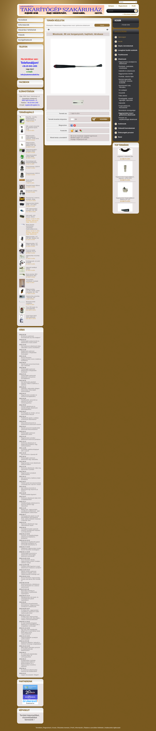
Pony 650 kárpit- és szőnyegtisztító (32, 307)
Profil (72, 728)
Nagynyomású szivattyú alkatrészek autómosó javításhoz (31, 438)
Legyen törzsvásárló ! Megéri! (30, 675)
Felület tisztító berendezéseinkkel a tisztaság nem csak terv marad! (31, 483)
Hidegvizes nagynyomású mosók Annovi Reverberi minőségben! (31, 549)
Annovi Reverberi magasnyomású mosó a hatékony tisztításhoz (31, 359)
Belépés (111, 6)
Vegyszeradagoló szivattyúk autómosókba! (29, 638)
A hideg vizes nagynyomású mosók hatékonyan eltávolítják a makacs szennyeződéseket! (30, 618)
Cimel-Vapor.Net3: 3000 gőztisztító (31, 316)
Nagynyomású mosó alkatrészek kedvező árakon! (30, 463)
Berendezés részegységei (127, 110)
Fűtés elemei (123, 96)
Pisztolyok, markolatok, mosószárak (126, 67)
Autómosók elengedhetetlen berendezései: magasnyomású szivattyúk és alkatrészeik (30, 605)
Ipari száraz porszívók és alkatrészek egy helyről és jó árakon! (29, 489)
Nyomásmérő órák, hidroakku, (125, 86)
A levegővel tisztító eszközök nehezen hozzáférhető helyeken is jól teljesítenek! (30, 530)
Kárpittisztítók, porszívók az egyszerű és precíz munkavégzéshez (29, 401)
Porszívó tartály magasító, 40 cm (31, 250)
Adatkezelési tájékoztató (112, 728)
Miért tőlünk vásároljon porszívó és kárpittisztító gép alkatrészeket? (30, 649)
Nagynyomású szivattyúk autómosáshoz (28, 473)
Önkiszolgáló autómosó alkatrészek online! (28, 433)
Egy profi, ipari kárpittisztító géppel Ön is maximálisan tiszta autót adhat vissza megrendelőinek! (30, 632)
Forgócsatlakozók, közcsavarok (124, 106)
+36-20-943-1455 (29, 66)
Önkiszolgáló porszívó (126, 132)
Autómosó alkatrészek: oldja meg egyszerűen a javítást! (31, 468)
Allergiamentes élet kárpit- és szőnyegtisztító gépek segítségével (29, 598)
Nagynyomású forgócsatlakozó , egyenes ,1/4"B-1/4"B (32, 137)
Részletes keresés (63, 728)
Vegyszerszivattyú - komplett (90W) (32, 150)
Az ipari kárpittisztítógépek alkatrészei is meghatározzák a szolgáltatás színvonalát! (30, 624)
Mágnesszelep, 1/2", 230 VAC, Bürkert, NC (32, 237)
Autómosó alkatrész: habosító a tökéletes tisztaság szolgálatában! (31, 643)
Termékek (39, 728)
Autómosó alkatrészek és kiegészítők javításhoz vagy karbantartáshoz (29, 444)
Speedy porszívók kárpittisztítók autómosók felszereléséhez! (30, 428)
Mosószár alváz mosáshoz (30, 302)
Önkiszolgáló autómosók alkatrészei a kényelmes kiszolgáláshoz (28, 377)
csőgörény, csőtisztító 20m (125, 160)
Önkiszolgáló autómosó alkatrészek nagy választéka (29, 458)
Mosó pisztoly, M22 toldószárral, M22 (31, 274)
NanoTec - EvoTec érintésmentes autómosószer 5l (31, 118)
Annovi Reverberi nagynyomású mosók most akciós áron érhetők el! (30, 579)
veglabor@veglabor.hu (32, 105)
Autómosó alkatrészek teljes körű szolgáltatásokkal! (31, 498)
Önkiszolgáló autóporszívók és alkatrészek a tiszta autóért (30, 341)
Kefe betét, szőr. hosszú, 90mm (31, 216)
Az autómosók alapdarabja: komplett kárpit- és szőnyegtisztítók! (29, 655)
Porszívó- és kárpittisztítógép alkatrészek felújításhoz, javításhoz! (29, 537)
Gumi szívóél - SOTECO (30, 180)
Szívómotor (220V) (31, 190)
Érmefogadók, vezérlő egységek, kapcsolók (126, 99)
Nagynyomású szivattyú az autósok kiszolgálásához (29, 395)
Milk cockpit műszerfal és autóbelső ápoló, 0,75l (32, 127)
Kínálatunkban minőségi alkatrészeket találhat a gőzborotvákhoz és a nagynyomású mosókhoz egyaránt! (28, 663)
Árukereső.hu (30, 703)
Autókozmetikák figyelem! (28, 494)
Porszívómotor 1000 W (33, 173)
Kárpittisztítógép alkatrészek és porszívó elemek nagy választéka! (30, 504)
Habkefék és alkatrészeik (127, 71)
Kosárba (103, 119)
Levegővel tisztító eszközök (127, 50)
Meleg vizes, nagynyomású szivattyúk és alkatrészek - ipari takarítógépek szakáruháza (30, 511)
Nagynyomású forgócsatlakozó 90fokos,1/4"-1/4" (31, 144)
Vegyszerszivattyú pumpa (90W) (31, 155)
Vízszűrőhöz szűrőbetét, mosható (32, 280)
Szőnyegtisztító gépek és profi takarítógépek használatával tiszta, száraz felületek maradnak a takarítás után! (31, 518)
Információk (79, 728)
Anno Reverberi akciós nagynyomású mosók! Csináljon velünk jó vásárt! (30, 561)
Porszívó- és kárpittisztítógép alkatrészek (128, 118)
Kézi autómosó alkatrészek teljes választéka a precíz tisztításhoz (31, 346)
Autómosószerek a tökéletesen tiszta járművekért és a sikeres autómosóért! (30, 585)
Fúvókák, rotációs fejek (126, 76)
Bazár (120, 137)
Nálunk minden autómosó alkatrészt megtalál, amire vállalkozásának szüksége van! (30, 573)
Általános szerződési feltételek (93, 728)
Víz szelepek (123, 90)
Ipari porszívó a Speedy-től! (29, 454)
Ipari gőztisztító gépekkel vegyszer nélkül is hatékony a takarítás (30, 383)
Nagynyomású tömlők (126, 74)
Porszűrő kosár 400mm (33, 185)
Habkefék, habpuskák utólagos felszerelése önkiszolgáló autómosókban (30, 390)
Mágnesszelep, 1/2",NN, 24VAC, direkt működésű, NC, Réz (32, 290)
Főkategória (49, 25)
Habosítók (122, 103)
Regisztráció (47, 728)
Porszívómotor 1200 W (33, 166)
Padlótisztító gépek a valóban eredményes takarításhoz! (30, 418)
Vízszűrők (122, 93)
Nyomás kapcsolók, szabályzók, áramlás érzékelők (125, 81)
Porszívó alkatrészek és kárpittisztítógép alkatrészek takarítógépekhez (29, 408)
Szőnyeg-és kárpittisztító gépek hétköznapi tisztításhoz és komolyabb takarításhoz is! (30, 543)
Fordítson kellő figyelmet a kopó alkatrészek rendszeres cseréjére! (31, 567)
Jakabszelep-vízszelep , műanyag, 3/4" (32, 296)
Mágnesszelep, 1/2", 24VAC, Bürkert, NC (32, 244)
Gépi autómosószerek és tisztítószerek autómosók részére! (31, 423)
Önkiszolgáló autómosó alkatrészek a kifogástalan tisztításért (29, 370)
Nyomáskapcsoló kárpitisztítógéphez (31, 161)
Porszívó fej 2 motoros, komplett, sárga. (33, 198)
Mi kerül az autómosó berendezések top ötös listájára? (30, 336)
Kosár (54, 728)
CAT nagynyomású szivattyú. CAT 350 (31, 209)
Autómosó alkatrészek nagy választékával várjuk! (29, 524)
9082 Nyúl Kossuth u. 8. (29, 100)
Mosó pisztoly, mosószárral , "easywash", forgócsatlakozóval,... (32, 227)
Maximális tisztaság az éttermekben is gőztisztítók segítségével (29, 592)
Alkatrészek (58, 25)
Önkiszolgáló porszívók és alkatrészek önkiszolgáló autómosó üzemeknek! (29, 555)
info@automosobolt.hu (30, 75)
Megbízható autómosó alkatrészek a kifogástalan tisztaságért (29, 352)
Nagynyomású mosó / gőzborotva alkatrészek (76, 25)
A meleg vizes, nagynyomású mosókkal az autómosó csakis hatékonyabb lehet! (30, 611)
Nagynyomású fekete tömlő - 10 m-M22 (32, 203)
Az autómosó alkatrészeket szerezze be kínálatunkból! (29, 670)
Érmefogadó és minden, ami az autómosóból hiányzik (30, 413)
